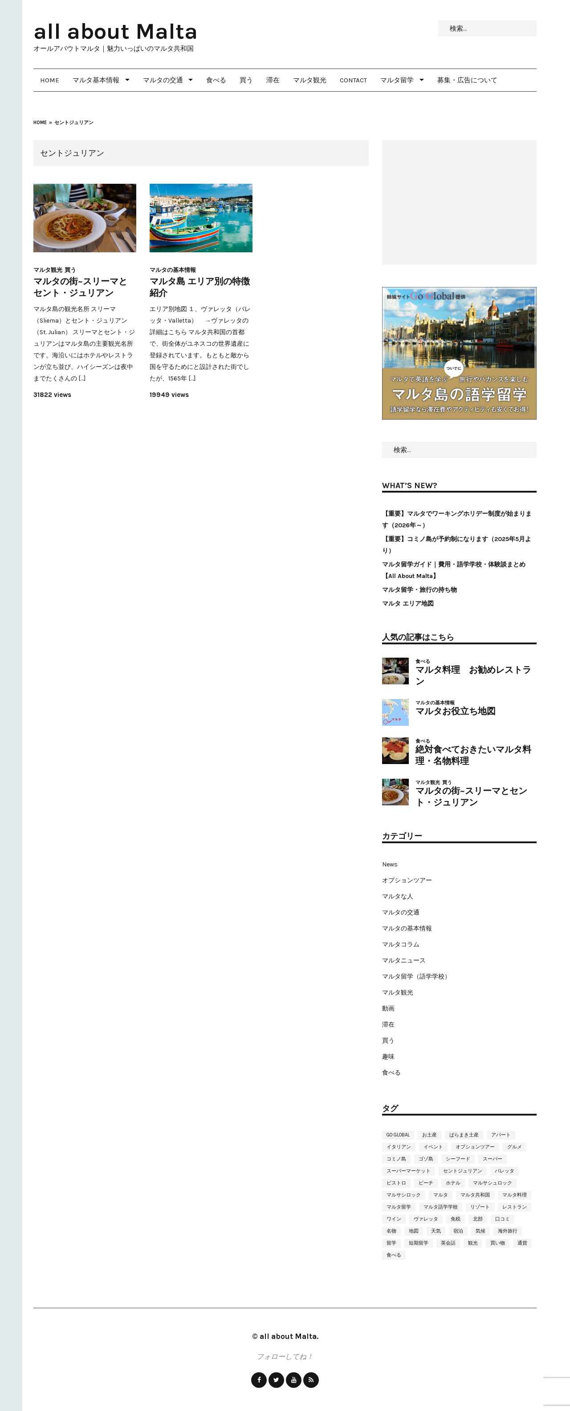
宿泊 (458, 1231)
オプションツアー (407, 880)
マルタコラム (400, 944)
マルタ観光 (309, 80)
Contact (353, 80)
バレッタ (504, 1171)
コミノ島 (396, 1159)
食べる (216, 80)
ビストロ (396, 1183)
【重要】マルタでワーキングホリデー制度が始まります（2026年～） (457, 519)
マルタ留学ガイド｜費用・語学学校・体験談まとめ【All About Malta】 (453, 570)
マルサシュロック (492, 1183)
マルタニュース (404, 960)
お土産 (429, 1135)
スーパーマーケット (409, 1171)
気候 (480, 1231)
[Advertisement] (459, 202)
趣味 (388, 1056)
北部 (478, 1219)
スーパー (492, 1159)
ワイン (394, 1219)
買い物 (497, 1243)
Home (49, 80)
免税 (455, 1219)
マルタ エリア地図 (408, 603)
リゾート (480, 1207)
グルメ (514, 1147)
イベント (433, 1147)
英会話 (448, 1243)
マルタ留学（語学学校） (416, 976)
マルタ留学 (397, 80)
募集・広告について (467, 80)
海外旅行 (507, 1231)
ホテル (453, 1183)
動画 (388, 1008)
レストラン (514, 1207)
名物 (391, 1231)
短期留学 (418, 1243)
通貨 (522, 1243)
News (390, 864)
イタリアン (399, 1147)
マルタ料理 (514, 1195)
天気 (436, 1231)
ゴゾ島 (426, 1159)
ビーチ (426, 1183)
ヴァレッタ (426, 1219)
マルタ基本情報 (96, 80)
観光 (473, 1243)
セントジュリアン (462, 1171)
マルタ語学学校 (440, 1207)
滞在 (273, 80)
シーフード (458, 1159)
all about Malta (115, 31)
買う (246, 80)
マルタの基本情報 (173, 270)
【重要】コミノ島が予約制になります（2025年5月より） (456, 544)
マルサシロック (404, 1195)
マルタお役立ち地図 (455, 711)
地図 (414, 1231)
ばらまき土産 (464, 1135)
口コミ (502, 1219)
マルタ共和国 (475, 1195)
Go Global (398, 1135)
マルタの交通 (163, 80)
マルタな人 (397, 896)
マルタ (440, 1195)
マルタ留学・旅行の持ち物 (419, 590)
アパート (501, 1135)
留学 (391, 1243)
